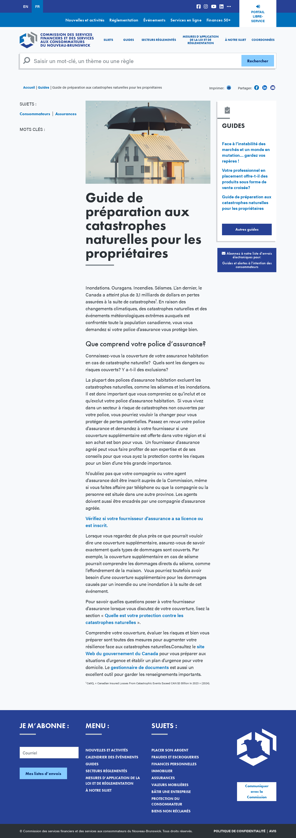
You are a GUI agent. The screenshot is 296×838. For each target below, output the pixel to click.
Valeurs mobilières (169, 784)
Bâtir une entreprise (171, 791)
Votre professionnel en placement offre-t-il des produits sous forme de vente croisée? (245, 178)
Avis (272, 831)
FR (37, 6)
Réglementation (123, 20)
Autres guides (247, 229)
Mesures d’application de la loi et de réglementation (201, 40)
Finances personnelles (174, 764)
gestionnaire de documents (140, 667)
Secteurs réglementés (159, 40)
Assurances (66, 113)
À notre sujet (235, 40)
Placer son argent (169, 750)
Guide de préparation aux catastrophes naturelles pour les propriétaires (246, 202)
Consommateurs (35, 113)
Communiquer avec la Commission (256, 791)
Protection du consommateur (166, 801)
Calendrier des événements (112, 757)
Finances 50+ (219, 20)
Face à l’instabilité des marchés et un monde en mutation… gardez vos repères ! (246, 152)
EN (25, 6)
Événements (154, 20)
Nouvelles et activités (85, 20)
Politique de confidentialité (239, 831)
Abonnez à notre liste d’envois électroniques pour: (247, 260)
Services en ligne (186, 20)
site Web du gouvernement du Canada (145, 650)
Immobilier (162, 771)
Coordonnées (263, 40)
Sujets (108, 40)
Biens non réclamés (171, 811)
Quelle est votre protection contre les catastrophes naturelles (134, 618)
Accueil (29, 87)
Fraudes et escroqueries (175, 757)
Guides (128, 40)
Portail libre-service (258, 16)
